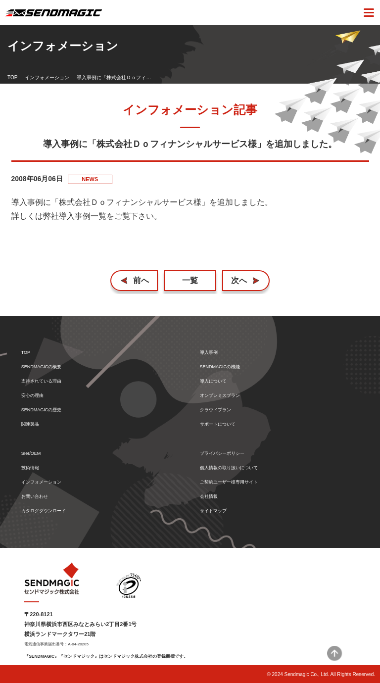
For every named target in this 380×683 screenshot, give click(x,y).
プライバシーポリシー (222, 453)
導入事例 (209, 352)
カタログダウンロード (43, 511)
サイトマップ (213, 511)
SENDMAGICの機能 (220, 367)
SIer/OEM (31, 453)
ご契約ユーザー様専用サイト (229, 482)
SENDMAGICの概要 (41, 367)
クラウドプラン (215, 410)
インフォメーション (47, 77)
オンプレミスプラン (220, 395)
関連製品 (30, 424)
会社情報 (209, 496)
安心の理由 (32, 395)
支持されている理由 (41, 381)
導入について (213, 381)
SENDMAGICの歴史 (41, 410)
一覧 (190, 280)
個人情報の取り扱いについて (229, 468)
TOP (12, 77)
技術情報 (30, 468)
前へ (141, 280)
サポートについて (218, 424)
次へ (239, 280)
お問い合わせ (34, 496)
